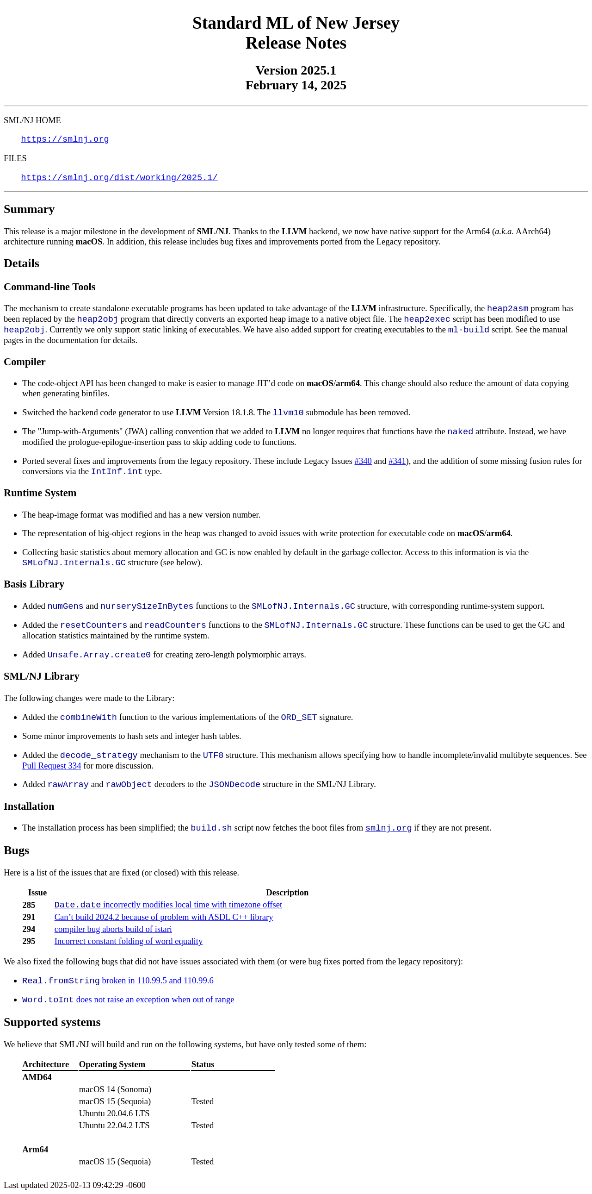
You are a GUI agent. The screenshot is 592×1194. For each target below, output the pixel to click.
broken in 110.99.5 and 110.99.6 (118, 980)
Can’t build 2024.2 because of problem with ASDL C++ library (164, 917)
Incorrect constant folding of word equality (129, 941)
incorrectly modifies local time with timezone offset (169, 904)
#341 (397, 461)
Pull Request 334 (51, 765)
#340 (363, 461)
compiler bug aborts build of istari (113, 929)
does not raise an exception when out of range (128, 999)
